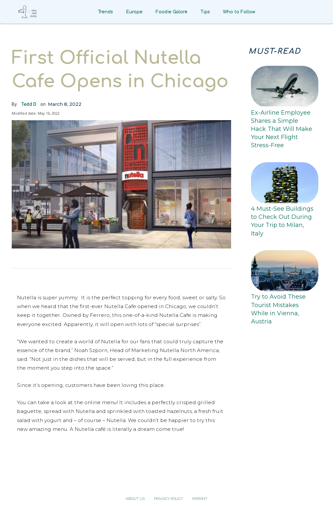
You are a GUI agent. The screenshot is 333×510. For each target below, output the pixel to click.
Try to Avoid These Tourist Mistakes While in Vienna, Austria (278, 309)
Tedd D (28, 104)
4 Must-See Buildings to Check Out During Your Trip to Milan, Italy (282, 221)
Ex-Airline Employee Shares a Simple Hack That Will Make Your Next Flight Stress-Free (281, 129)
